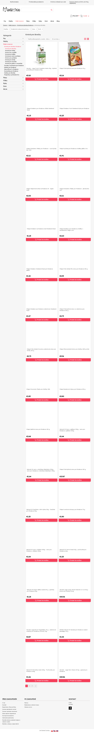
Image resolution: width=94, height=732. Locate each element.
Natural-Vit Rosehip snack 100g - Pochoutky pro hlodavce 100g (40, 670)
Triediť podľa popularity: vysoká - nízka (39, 39)
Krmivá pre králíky (10, 54)
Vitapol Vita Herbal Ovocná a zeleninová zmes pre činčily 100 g (41, 349)
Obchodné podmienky (8, 717)
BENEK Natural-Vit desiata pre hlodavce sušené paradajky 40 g (73, 630)
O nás (3, 702)
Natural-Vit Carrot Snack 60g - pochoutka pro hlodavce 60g (73, 550)
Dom (46, 21)
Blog (58, 21)
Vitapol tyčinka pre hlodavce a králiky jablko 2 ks (74, 148)
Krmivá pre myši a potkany (12, 56)
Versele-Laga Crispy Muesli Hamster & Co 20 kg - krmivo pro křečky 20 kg (74, 590)
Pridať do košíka (41, 79)
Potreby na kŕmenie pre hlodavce (14, 65)
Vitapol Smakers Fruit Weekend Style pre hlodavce (74, 108)
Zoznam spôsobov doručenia (9, 711)
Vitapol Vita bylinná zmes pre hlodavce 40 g (72, 68)
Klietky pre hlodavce (10, 67)
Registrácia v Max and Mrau (9, 707)
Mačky (11, 21)
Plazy (28, 21)
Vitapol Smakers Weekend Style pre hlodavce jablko (39, 269)
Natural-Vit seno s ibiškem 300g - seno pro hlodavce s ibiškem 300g (39, 550)
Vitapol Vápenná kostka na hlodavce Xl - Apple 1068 (40, 189)
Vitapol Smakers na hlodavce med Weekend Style (41, 228)
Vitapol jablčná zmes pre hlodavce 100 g (38, 429)
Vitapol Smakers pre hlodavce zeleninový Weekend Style (41, 309)
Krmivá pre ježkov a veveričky (13, 63)
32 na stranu (56, 39)
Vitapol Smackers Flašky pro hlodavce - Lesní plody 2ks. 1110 (41, 149)
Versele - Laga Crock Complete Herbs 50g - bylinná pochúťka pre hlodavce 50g (41, 69)
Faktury (26, 702)
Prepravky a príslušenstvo (11, 74)
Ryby (40, 21)
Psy (5, 21)
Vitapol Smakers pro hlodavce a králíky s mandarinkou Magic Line (71, 229)
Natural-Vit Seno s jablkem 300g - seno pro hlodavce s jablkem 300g (72, 430)
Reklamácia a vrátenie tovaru (31, 705)
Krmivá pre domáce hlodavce (12, 46)
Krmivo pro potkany (11, 58)
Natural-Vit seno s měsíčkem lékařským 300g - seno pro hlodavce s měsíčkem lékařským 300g (41, 470)
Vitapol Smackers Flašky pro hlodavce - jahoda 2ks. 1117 (74, 189)
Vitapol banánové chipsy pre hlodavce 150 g (72, 389)
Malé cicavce (19, 21)
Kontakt (4, 705)
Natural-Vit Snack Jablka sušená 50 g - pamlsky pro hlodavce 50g (40, 590)
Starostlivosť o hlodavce (11, 69)
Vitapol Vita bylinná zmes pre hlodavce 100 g (73, 469)
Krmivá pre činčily (10, 59)
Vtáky (34, 21)
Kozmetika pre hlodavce (11, 71)
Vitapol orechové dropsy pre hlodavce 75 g (72, 509)
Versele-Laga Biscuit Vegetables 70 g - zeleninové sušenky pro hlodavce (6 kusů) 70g (41, 630)
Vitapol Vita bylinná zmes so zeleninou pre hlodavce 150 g (72, 309)
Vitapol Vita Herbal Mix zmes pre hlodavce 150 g (74, 269)
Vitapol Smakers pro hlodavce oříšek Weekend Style (40, 109)
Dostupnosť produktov (8, 715)
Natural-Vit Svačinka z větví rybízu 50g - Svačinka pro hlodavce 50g (40, 510)
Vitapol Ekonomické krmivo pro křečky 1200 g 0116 (74, 349)
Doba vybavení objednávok (9, 713)
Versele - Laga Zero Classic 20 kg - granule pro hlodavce (73, 670)
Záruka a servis (28, 707)
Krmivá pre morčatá (10, 61)
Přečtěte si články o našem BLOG (10, 724)
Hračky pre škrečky (9, 73)
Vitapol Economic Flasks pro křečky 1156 (38, 389)
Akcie (52, 21)
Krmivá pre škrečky (10, 48)
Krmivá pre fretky (10, 50)
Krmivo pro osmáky (11, 52)
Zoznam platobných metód (9, 709)
